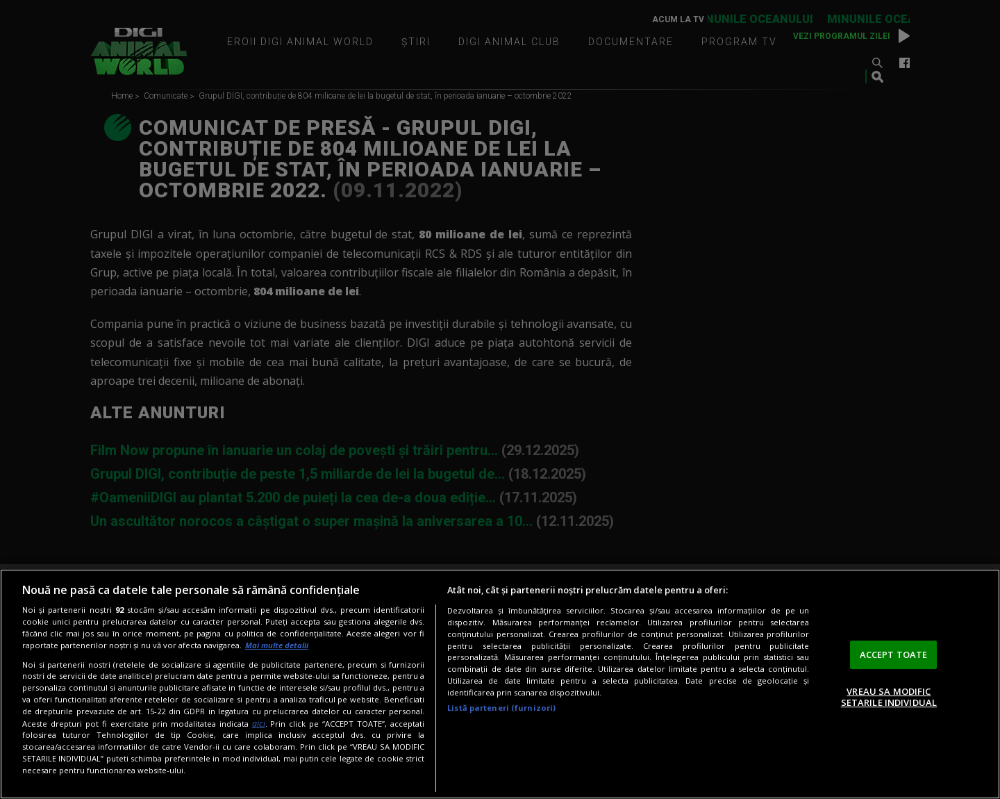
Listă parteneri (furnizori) (501, 707)
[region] (500, 684)
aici (258, 724)
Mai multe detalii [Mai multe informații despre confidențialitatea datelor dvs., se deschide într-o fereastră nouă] (276, 645)
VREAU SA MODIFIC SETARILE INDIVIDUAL (889, 697)
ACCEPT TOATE (894, 654)
